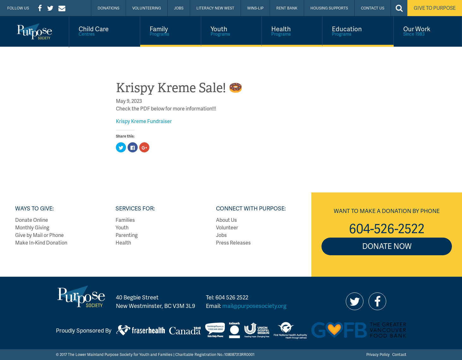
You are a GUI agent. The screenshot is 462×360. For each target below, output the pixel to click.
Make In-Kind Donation (41, 242)
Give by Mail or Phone (39, 235)
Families (125, 219)
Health (292, 30)
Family (170, 30)
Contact (399, 354)
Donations (108, 8)
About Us (226, 219)
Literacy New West (215, 8)
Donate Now (386, 246)
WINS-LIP (255, 8)
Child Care (104, 30)
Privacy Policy (378, 354)
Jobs (178, 8)
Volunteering (146, 8)
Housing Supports (329, 8)
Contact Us (372, 8)
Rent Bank (286, 8)
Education (358, 30)
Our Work (427, 30)
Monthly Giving (32, 227)
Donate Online (31, 219)
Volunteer (227, 227)
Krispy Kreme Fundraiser (144, 121)
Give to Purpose (435, 7)
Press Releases (233, 242)
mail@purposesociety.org (254, 306)
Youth (231, 30)
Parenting (127, 235)
